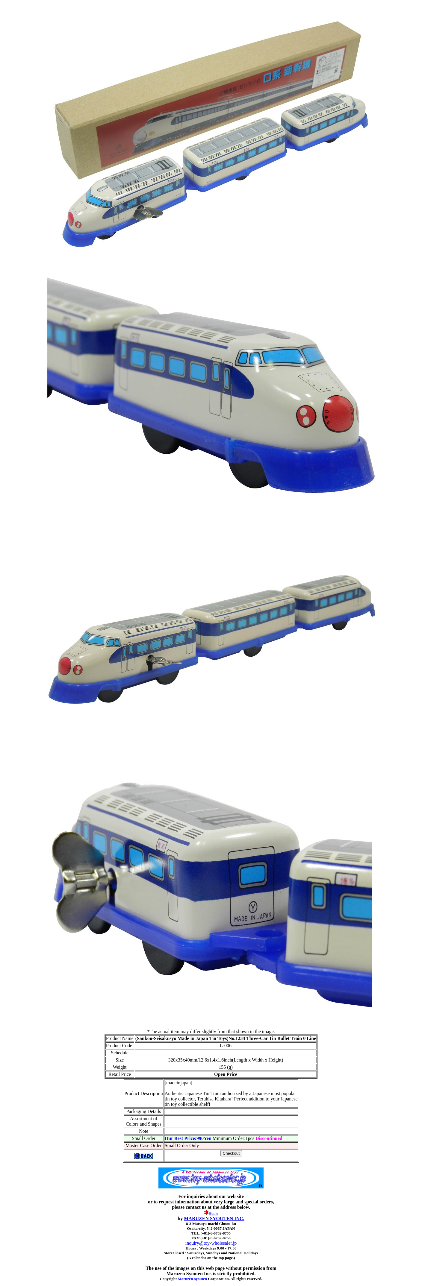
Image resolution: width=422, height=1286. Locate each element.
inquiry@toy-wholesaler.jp (211, 1243)
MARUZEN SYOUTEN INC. (214, 1218)
